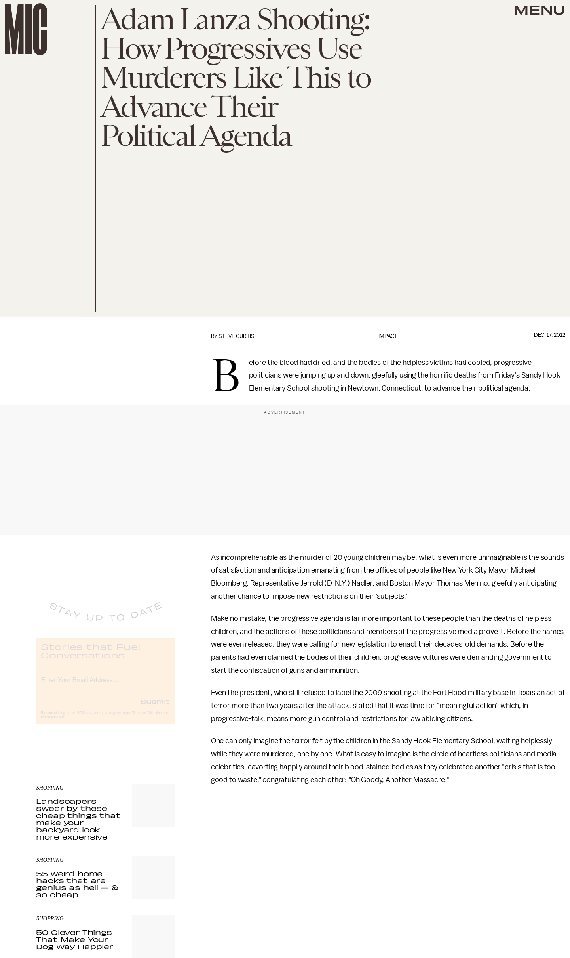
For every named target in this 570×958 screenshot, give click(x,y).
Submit (155, 708)
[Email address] (105, 685)
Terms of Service (147, 719)
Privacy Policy (52, 724)
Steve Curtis (236, 336)
